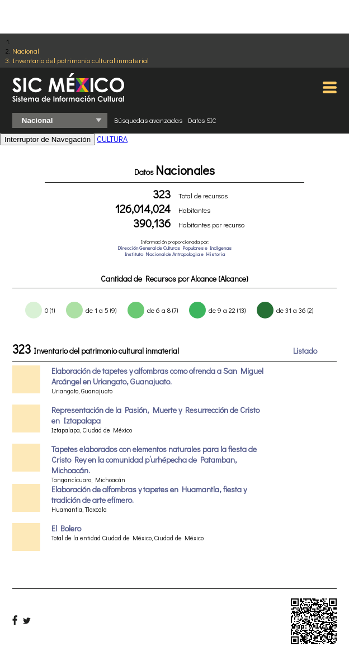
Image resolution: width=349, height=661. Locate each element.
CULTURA (112, 139)
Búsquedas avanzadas (148, 120)
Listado (305, 350)
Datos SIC (202, 120)
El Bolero (66, 528)
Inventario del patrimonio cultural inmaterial (80, 60)
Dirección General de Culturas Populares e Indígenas (174, 248)
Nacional (25, 50)
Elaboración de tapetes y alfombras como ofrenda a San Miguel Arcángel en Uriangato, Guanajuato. (157, 376)
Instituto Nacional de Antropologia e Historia (175, 254)
